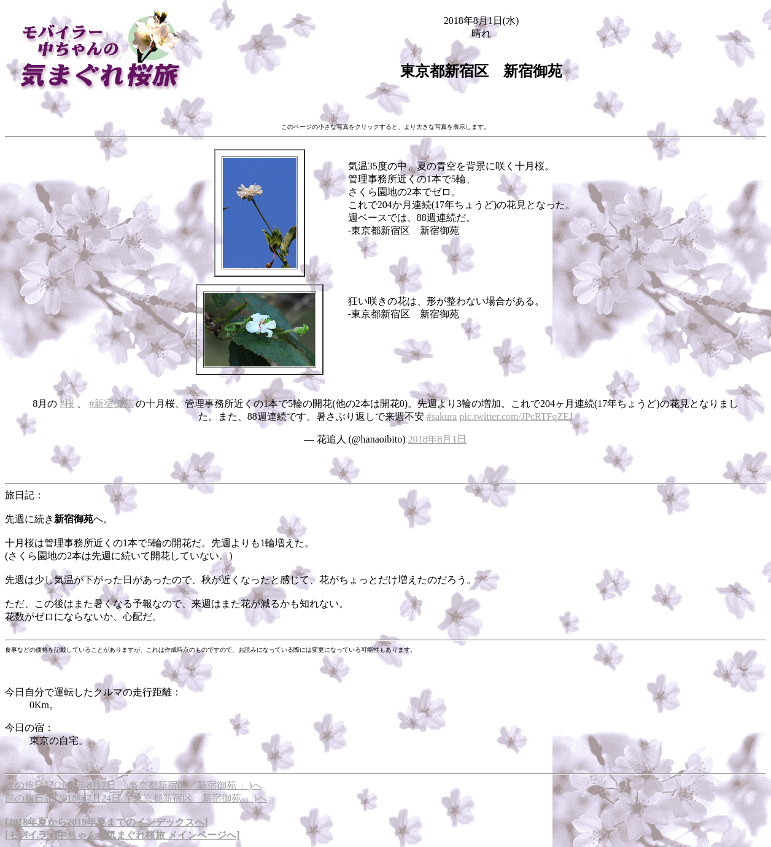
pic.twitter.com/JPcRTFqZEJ (516, 416)
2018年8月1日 (437, 439)
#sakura (442, 416)
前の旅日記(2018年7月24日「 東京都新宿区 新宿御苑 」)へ (136, 798)
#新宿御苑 (111, 403)
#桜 (67, 403)
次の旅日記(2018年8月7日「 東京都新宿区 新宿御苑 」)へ (133, 785)
